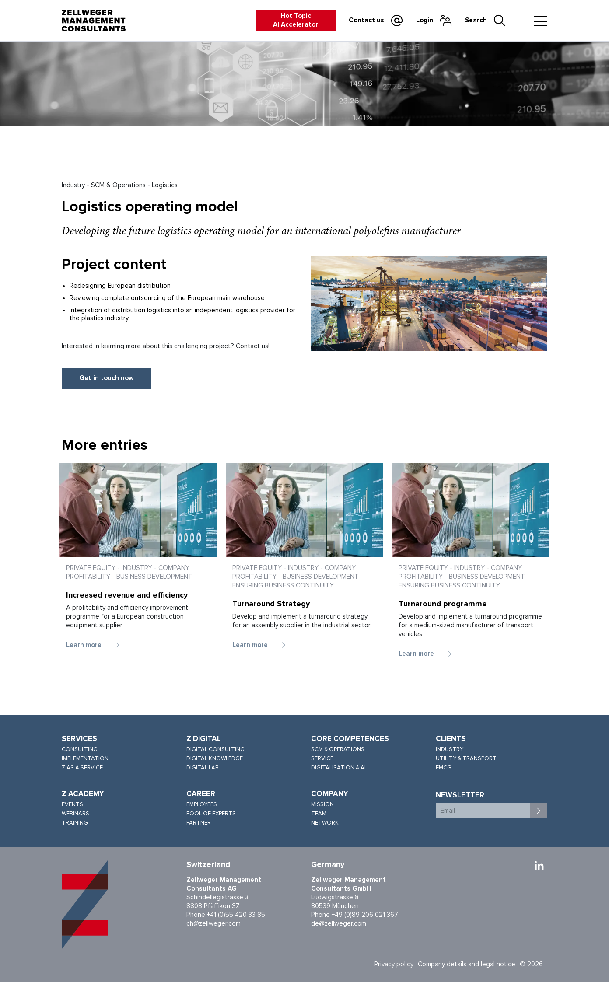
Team (318, 814)
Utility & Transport (466, 759)
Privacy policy (393, 964)
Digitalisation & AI (338, 768)
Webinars (75, 814)
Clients (451, 739)
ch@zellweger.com (213, 923)
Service (322, 759)
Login (424, 20)
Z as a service (82, 768)
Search (476, 20)
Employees (201, 804)
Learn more (84, 645)
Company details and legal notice (466, 964)
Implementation (85, 759)
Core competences (350, 739)
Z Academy (83, 794)
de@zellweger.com (338, 923)
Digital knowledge (214, 759)
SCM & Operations (337, 749)
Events (72, 804)
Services (79, 739)
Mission (322, 804)
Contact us (366, 20)
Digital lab (202, 768)
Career (200, 794)
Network (325, 823)
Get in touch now (106, 378)
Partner (198, 823)
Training (75, 823)
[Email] (483, 811)
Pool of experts (211, 814)
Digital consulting (215, 749)
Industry (449, 749)
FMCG (444, 768)
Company (329, 794)
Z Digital (203, 739)
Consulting (80, 749)
